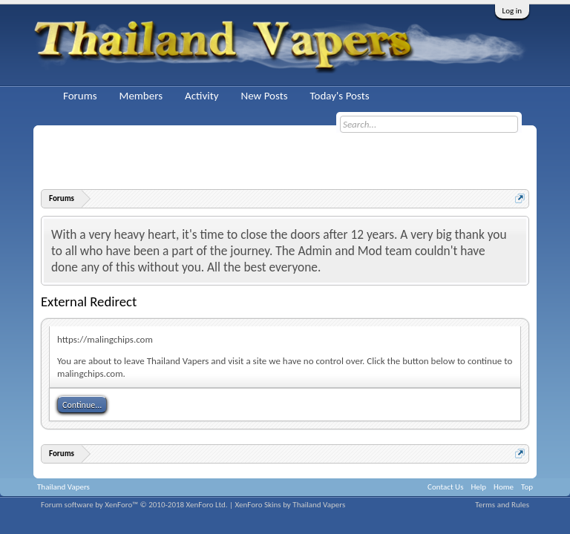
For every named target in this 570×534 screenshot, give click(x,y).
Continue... (82, 405)
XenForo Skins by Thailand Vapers (290, 505)
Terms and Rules (502, 505)
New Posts (263, 95)
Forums (80, 95)
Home (504, 487)
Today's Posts (340, 95)
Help (478, 487)
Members (141, 95)
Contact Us (445, 487)
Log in (512, 11)
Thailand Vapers (63, 487)
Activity (201, 95)
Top (527, 487)
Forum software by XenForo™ (134, 505)
